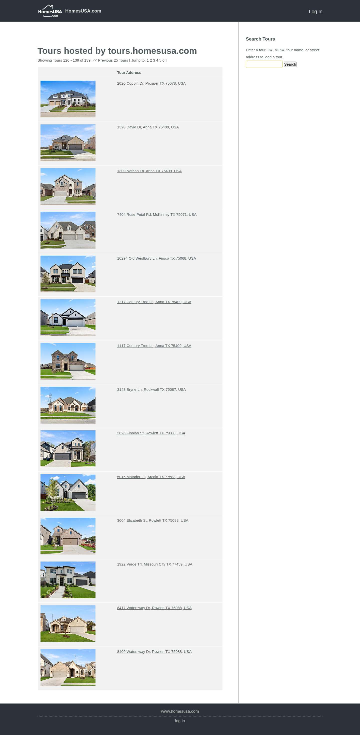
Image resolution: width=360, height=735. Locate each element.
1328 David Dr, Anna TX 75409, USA (148, 127)
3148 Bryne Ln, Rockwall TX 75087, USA (151, 389)
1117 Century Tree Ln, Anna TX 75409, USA (154, 345)
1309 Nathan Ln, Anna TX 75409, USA (149, 171)
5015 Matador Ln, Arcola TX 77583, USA (151, 477)
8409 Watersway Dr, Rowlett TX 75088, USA (154, 651)
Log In (315, 11)
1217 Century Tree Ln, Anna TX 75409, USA (154, 302)
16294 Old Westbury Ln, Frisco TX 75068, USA (156, 258)
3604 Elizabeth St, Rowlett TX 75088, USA (152, 520)
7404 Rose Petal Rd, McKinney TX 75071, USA (157, 214)
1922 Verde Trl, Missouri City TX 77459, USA (154, 564)
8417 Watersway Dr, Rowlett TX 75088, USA (154, 608)
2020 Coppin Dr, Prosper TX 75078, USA (151, 83)
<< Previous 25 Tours (110, 60)
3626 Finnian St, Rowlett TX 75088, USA (151, 433)
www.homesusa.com (180, 711)
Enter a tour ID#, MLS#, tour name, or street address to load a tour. (282, 53)
